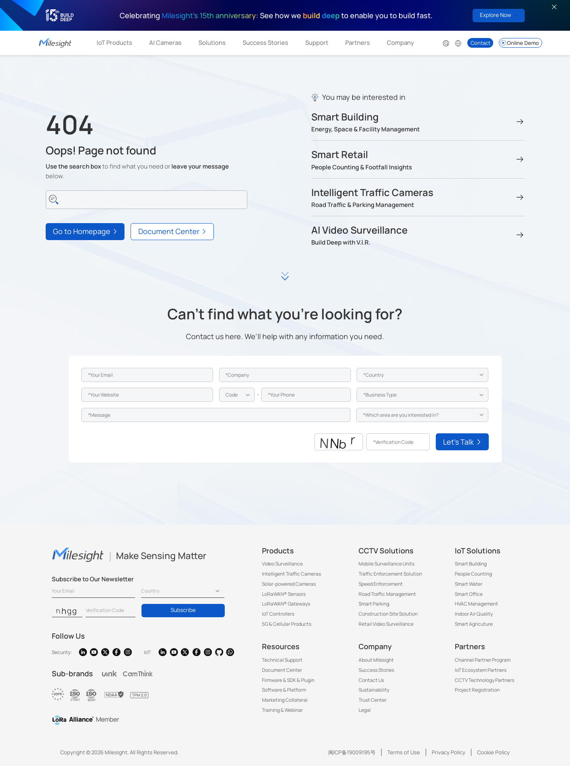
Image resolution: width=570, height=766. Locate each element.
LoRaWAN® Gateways (286, 603)
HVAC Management (476, 603)
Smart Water (468, 583)
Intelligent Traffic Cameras (291, 573)
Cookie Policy (493, 752)
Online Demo (519, 42)
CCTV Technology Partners (484, 680)
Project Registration (477, 689)
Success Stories (265, 42)
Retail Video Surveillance (386, 623)
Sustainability (374, 689)
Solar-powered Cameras (289, 583)
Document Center (282, 670)
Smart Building (471, 563)
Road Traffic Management (387, 594)
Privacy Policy (448, 752)
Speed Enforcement (381, 583)
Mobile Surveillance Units (386, 563)
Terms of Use (403, 752)
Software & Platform (284, 689)
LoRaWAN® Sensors (284, 594)
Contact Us (371, 680)
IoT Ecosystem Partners (481, 670)
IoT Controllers (278, 613)
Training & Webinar (282, 710)
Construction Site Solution (388, 613)
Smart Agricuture (474, 623)
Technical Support (282, 659)
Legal (365, 710)
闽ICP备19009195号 (352, 752)
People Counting (473, 573)
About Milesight (376, 659)
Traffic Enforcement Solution (390, 573)
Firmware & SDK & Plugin (288, 680)
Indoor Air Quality (474, 613)
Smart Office (469, 594)
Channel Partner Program (483, 659)
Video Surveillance (282, 563)
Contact (480, 42)
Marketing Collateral (285, 699)
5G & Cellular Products (286, 623)
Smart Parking (374, 603)
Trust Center (372, 699)
